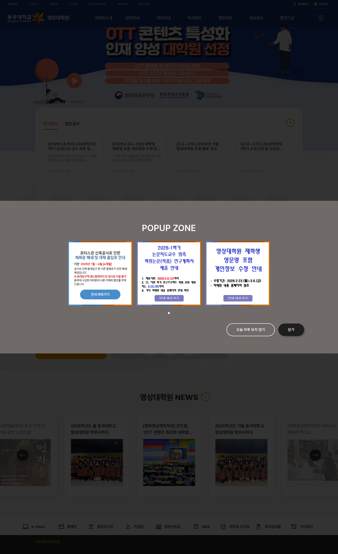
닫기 (291, 329)
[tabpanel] (100, 273)
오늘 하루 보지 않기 (250, 329)
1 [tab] (169, 313)
